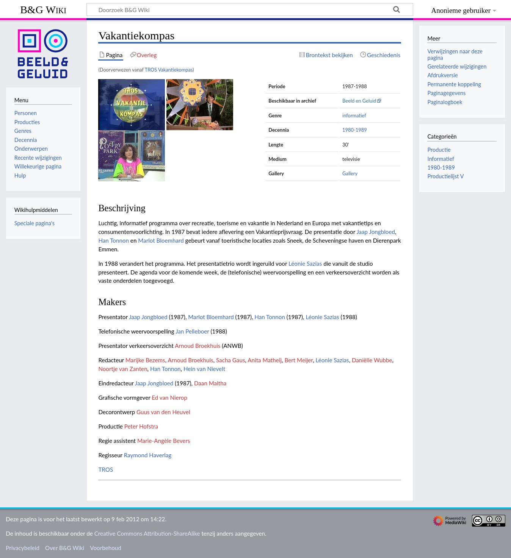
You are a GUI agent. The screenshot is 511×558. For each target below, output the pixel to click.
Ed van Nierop (169, 397)
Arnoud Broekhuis (197, 345)
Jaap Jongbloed (375, 231)
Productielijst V (445, 176)
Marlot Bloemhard (160, 240)
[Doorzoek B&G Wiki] (250, 9)
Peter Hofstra (141, 426)
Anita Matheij (265, 360)
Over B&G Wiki (64, 547)
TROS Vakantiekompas (169, 70)
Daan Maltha (210, 383)
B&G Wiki (43, 10)
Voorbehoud (105, 547)
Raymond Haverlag (148, 455)
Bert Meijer (298, 360)
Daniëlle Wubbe (372, 360)
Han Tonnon (113, 240)
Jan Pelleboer (192, 331)
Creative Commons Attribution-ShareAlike (147, 533)
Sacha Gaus (230, 360)
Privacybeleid (22, 547)
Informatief (440, 159)
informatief (354, 115)
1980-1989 (354, 130)
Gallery (349, 173)
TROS (105, 469)
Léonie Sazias (305, 263)
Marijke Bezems (145, 360)
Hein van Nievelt (204, 368)
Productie (438, 150)
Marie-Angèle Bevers (163, 440)
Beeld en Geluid (359, 101)
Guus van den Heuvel (163, 411)
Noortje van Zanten (122, 368)
